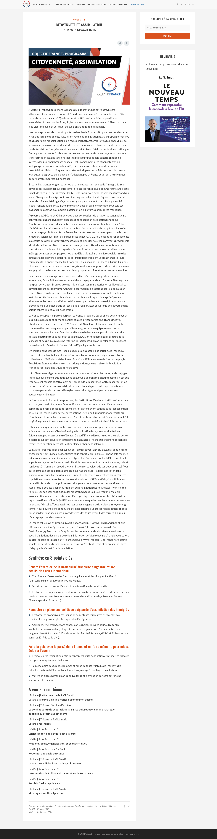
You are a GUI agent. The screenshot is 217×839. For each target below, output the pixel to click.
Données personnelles (112, 834)
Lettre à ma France (40, 723)
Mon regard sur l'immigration (46, 793)
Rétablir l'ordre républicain (44, 783)
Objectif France (92, 834)
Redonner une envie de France (46, 753)
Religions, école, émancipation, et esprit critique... (58, 743)
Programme (79, 20)
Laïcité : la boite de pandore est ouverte (52, 733)
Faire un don (137, 4)
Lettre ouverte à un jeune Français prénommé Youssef (61, 699)
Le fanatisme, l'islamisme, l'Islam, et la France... (56, 763)
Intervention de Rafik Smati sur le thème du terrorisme (61, 773)
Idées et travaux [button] (62, 4)
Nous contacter (118, 4)
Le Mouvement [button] (40, 4)
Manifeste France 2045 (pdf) (91, 4)
